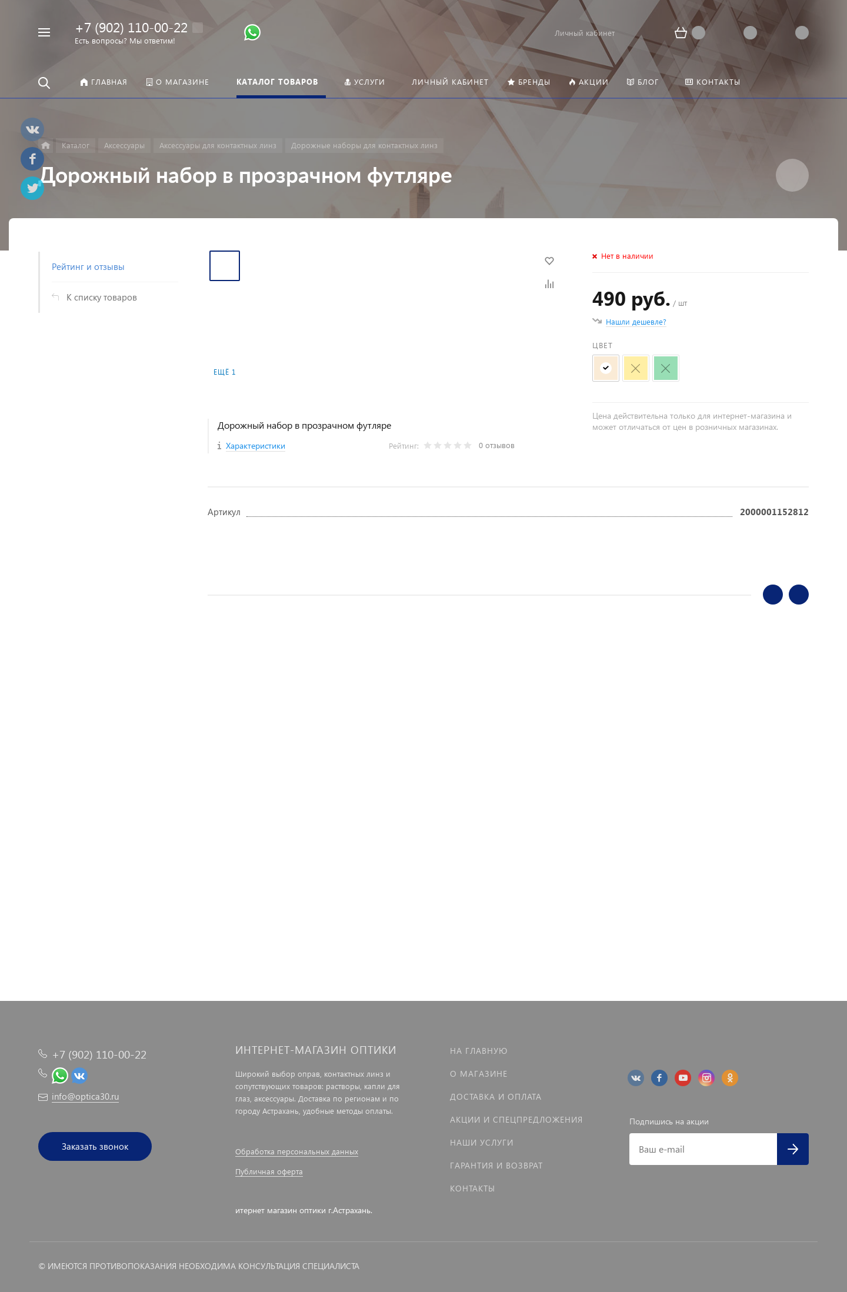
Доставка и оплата (496, 1096)
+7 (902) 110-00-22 (131, 27)
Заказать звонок (95, 1146)
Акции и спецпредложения (516, 1119)
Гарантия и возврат (496, 1165)
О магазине (479, 1073)
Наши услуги (481, 1142)
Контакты (472, 1188)
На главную (479, 1050)
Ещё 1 (225, 372)
